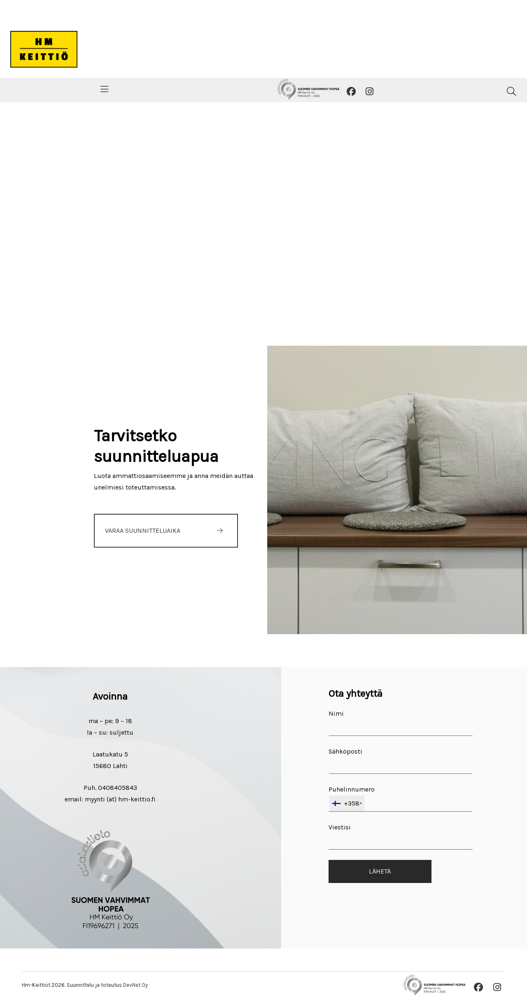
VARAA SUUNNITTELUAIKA (142, 530)
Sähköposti (401, 760)
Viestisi (401, 836)
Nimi (401, 723)
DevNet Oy (135, 985)
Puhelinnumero (401, 798)
